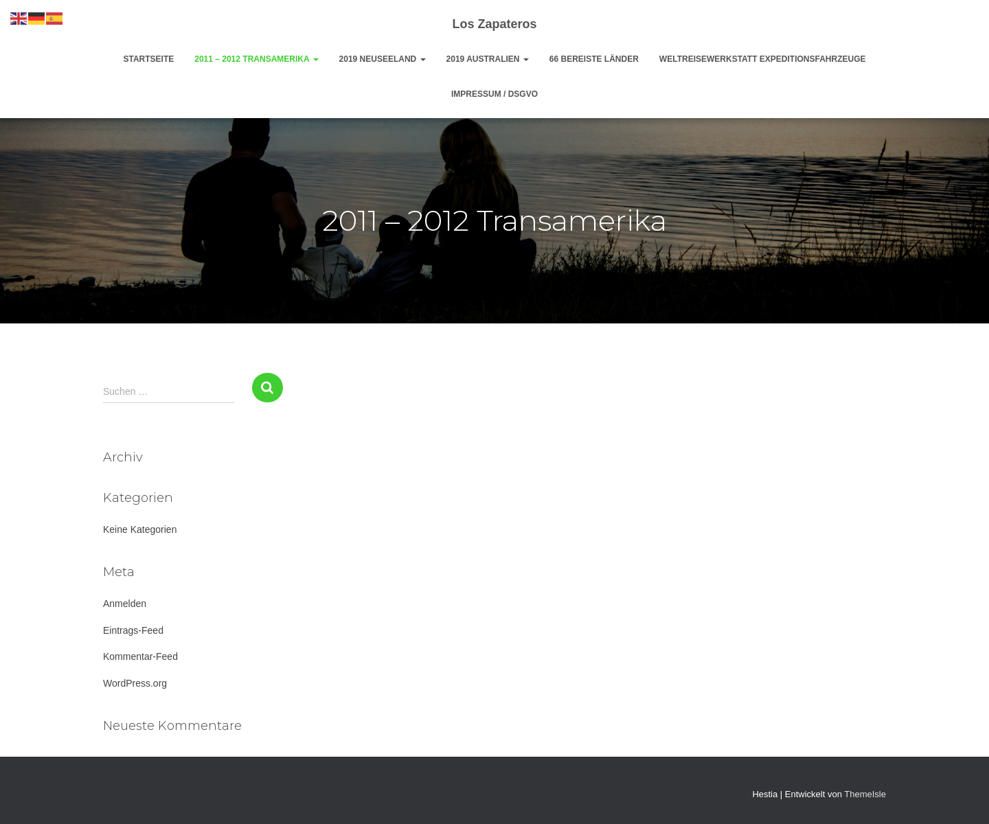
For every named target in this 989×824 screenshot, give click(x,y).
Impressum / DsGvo (494, 94)
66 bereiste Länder (594, 59)
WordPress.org (135, 683)
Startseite (148, 59)
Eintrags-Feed (133, 630)
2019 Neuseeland (382, 59)
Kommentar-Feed (140, 656)
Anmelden (124, 603)
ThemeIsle (865, 794)
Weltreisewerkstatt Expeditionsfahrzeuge (762, 59)
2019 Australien (487, 59)
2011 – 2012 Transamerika (256, 59)
